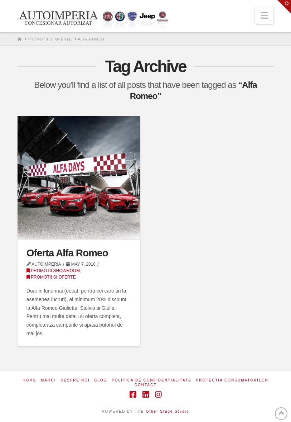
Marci (48, 380)
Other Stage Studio (167, 411)
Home (29, 380)
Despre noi (75, 380)
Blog (100, 380)
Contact (146, 385)
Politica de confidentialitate (151, 380)
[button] (264, 15)
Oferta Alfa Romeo (67, 253)
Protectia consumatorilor (232, 380)
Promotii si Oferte (51, 277)
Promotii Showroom (53, 270)
